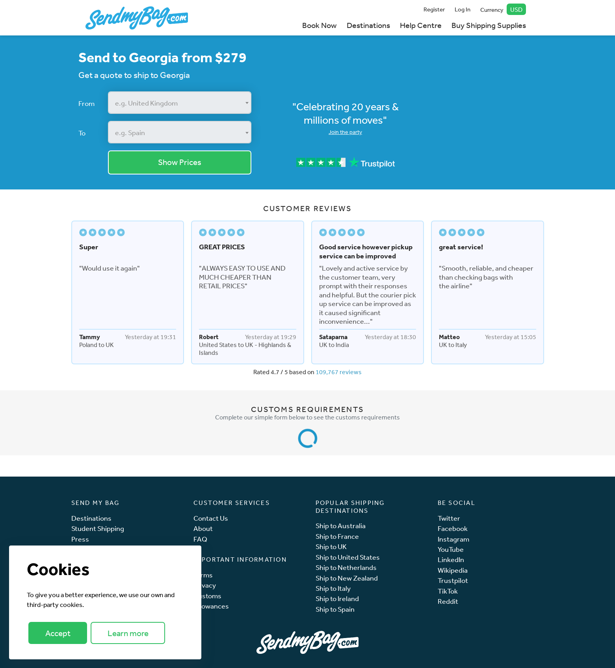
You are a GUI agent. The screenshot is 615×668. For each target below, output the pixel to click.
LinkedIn (451, 559)
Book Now (319, 25)
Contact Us (210, 518)
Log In (462, 9)
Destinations (368, 25)
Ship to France (337, 536)
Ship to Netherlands (346, 567)
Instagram (453, 539)
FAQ (200, 539)
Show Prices (179, 162)
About (203, 528)
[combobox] (180, 102)
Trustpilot (453, 580)
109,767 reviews (339, 372)
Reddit (448, 601)
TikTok (448, 591)
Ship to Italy (333, 588)
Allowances (211, 606)
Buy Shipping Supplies (488, 25)
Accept (58, 633)
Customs (207, 596)
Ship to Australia (341, 525)
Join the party (345, 131)
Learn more (128, 633)
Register (434, 9)
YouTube (451, 549)
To (81, 132)
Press (80, 539)
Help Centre (421, 25)
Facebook (453, 528)
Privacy (204, 585)
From (86, 103)
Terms (203, 575)
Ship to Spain (335, 609)
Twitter (449, 518)
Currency (503, 9)
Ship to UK (331, 546)
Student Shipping (97, 528)
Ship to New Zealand (347, 578)
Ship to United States (348, 557)
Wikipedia (453, 570)
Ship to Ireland (337, 598)
